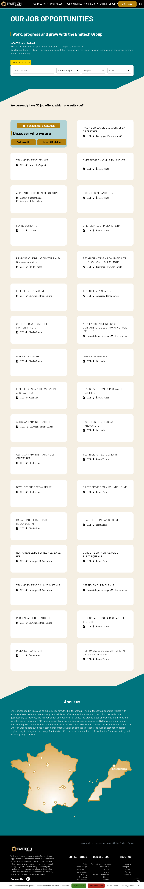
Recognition (127, 866)
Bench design (81, 866)
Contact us (127, 874)
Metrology (83, 877)
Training (83, 874)
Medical (106, 877)
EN (140, 4)
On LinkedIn (23, 142)
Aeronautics (104, 866)
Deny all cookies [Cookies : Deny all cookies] (96, 885)
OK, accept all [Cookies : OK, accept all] (79, 885)
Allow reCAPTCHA (21, 62)
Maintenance (82, 879)
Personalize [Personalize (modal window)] (112, 885)
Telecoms (105, 879)
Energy (106, 872)
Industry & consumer (101, 874)
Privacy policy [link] (128, 885)
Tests (85, 864)
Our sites (128, 872)
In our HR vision (52, 142)
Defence (106, 869)
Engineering (82, 869)
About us (128, 864)
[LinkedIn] (28, 879)
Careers (91, 4)
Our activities (74, 4)
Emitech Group (107, 4)
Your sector (39, 4)
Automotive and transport (101, 864)
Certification (82, 872)
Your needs (56, 4)
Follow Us (17, 879)
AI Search (127, 4)
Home (82, 843)
